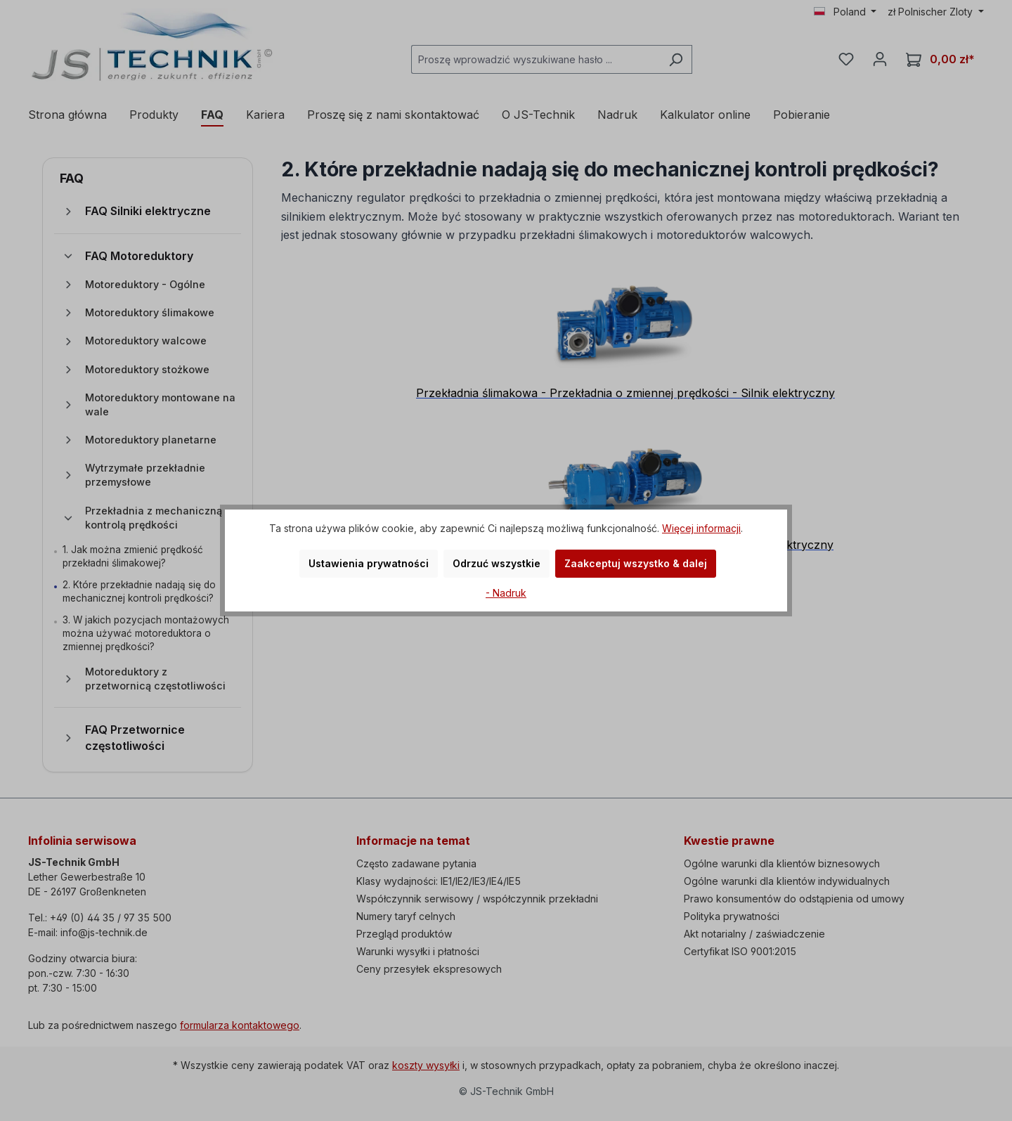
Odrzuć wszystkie (496, 563)
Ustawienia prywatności (369, 563)
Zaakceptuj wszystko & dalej (635, 563)
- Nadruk (506, 593)
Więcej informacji (701, 528)
